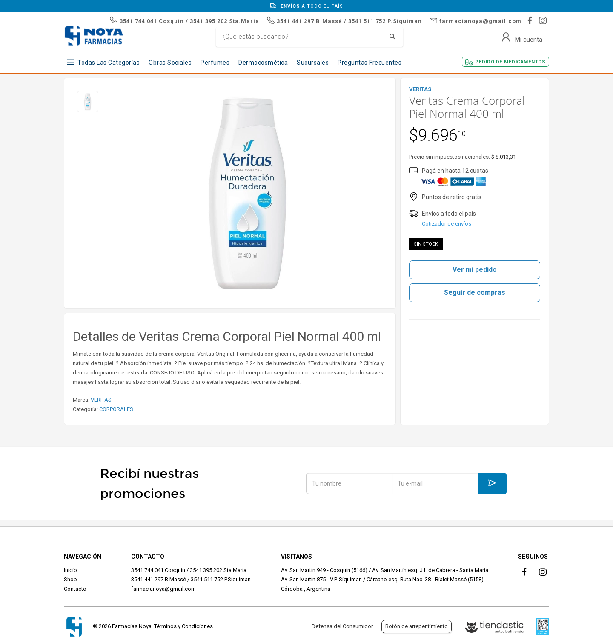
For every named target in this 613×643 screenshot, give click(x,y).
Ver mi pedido (475, 270)
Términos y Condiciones (183, 626)
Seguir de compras (474, 293)
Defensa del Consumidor (342, 626)
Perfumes (215, 62)
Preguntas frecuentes (369, 62)
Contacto (75, 589)
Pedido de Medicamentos (510, 62)
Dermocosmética (263, 62)
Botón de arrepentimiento (416, 626)
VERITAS (101, 400)
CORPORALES (116, 409)
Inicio (70, 570)
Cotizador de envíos (446, 223)
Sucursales (313, 62)
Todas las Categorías (108, 62)
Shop (70, 579)
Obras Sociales (170, 62)
